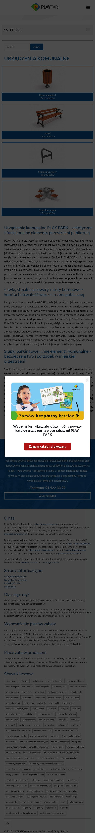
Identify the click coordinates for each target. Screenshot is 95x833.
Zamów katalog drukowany (47, 446)
